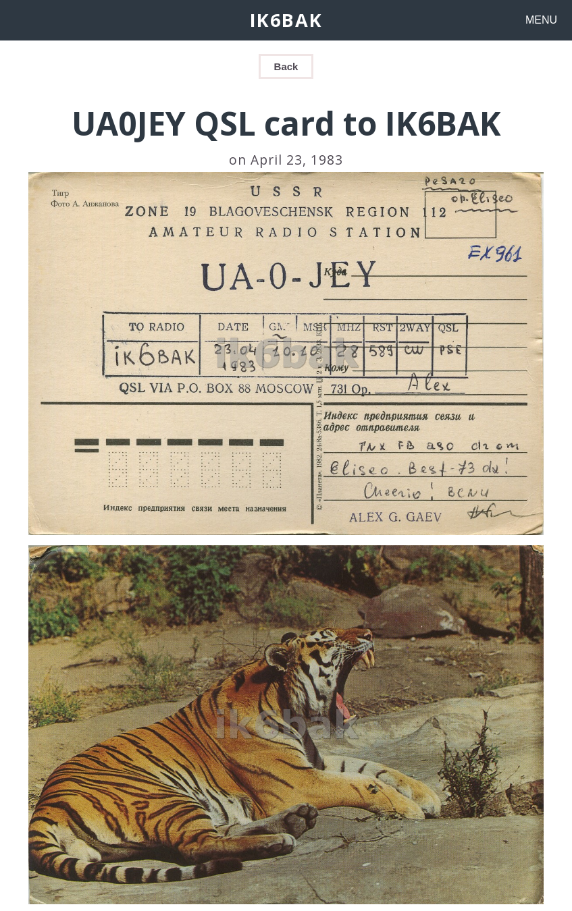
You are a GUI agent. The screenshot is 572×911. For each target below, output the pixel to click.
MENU (541, 20)
